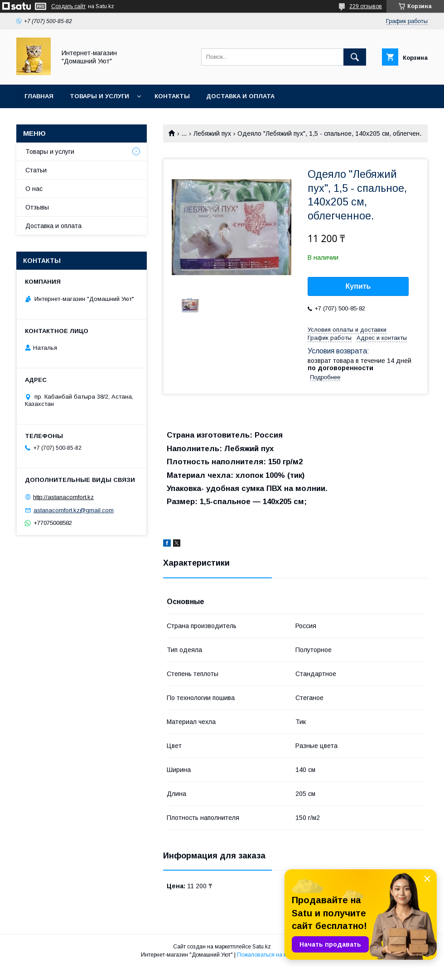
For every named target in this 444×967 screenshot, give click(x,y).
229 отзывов (365, 6)
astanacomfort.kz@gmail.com (74, 510)
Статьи (36, 170)
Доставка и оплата (240, 96)
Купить (358, 286)
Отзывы (37, 207)
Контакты (172, 96)
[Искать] (354, 57)
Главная (38, 96)
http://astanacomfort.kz (63, 497)
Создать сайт (68, 6)
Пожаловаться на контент (270, 955)
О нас (34, 188)
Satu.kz (261, 946)
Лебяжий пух (212, 133)
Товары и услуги (99, 96)
